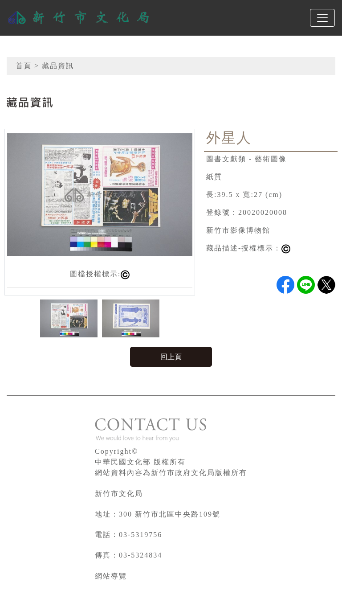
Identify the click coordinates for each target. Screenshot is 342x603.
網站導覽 (111, 576)
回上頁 (171, 357)
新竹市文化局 (119, 493)
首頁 (24, 66)
